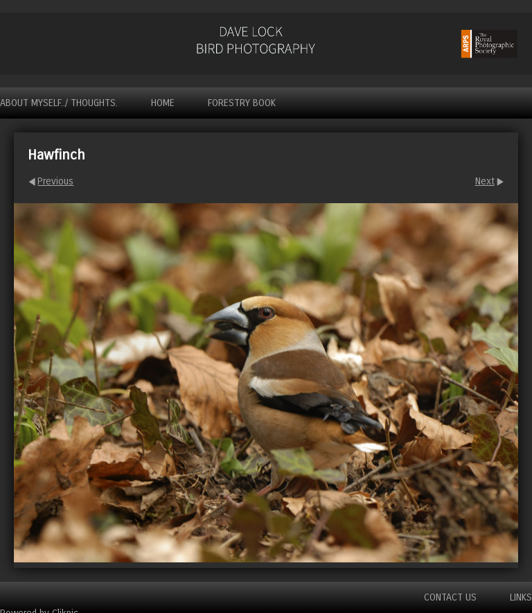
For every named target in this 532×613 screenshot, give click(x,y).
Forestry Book (242, 103)
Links (521, 597)
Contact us (450, 597)
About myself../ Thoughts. (59, 103)
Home (163, 103)
